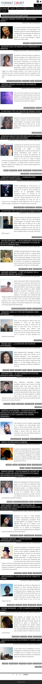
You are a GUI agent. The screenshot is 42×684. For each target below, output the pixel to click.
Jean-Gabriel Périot (28, 535)
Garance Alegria (23, 511)
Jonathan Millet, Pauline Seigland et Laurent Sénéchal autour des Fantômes (21, 137)
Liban (32, 80)
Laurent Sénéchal (37, 170)
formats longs (13, 170)
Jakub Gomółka (31, 604)
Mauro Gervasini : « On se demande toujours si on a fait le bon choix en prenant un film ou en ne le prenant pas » (21, 243)
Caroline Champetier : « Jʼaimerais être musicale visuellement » (18, 178)
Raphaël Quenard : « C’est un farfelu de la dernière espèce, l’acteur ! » (19, 273)
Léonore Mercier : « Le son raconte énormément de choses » (16, 540)
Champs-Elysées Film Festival (18, 308)
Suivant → (26, 674)
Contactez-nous (21, 682)
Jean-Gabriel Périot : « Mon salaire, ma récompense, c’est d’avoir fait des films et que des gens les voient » (20, 507)
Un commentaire (36, 276)
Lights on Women (37, 370)
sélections (38, 107)
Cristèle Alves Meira (15, 438)
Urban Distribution (36, 468)
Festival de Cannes (30, 207)
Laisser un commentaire (34, 23)
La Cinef (29, 370)
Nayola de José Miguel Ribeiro (14, 442)
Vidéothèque (38, 80)
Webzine (13, 8)
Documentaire (20, 403)
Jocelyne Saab (26, 80)
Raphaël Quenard (37, 308)
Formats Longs (21, 8)
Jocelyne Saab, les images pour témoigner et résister (20, 48)
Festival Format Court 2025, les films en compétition (18, 85)
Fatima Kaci (5, 370)
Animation (8, 464)
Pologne (39, 604)
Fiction (12, 370)
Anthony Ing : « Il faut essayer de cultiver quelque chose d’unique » (19, 375)
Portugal (28, 468)
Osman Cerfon (38, 501)
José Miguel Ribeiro (36, 464)
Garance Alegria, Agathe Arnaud (19, 612)
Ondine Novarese (37, 636)
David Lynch (26, 43)
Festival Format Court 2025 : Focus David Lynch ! (18, 20)
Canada (13, 403)
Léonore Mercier (37, 573)
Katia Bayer (24, 181)
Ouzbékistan (38, 666)
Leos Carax (38, 207)
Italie (30, 268)
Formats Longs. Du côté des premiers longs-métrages (19, 313)
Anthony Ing (7, 403)
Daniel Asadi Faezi (13, 663)
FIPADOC (21, 535)
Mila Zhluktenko (37, 663)
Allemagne (5, 663)
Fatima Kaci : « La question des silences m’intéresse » (17, 345)
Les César (29, 308)
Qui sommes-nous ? (5, 8)
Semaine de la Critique (36, 173)
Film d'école (18, 370)
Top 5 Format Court (36, 132)
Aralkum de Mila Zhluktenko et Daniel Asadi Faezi (20, 641)
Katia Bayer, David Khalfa (21, 140)
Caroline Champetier (19, 207)
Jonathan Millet (27, 170)
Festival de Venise (23, 268)
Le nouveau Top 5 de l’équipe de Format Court (21, 111)
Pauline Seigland (25, 173)
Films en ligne (37, 8)
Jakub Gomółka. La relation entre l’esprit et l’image (20, 578)
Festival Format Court (31, 8)
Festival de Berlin (29, 403)
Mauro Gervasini (37, 268)
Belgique (6, 170)
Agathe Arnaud (23, 50)
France (20, 170)
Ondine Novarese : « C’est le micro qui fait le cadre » (20, 609)
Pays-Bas (22, 468)
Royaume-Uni (38, 403)
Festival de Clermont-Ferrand (14, 80)
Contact (4, 11)
